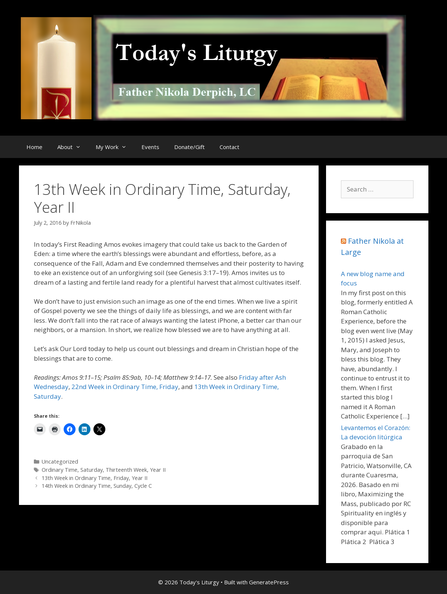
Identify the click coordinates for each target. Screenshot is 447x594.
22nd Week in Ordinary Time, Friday (124, 386)
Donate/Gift (189, 147)
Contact (229, 147)
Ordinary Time (59, 469)
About (72, 147)
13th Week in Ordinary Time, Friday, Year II (94, 477)
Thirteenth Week (126, 469)
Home (34, 147)
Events (150, 147)
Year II (158, 469)
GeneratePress (269, 582)
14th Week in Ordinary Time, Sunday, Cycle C (97, 485)
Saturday (91, 469)
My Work (115, 147)
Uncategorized (60, 461)
